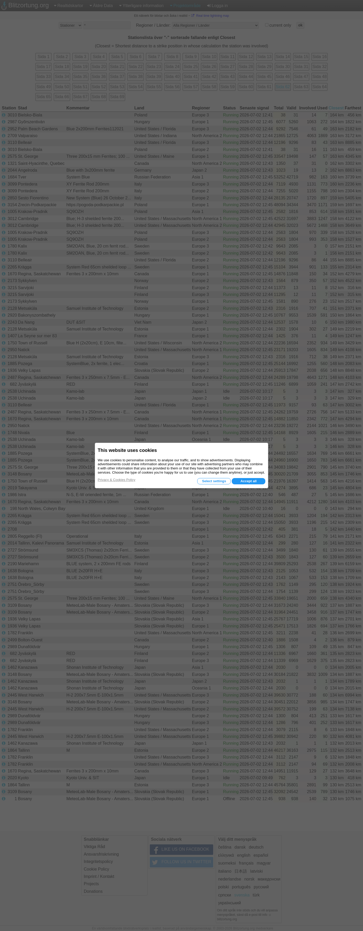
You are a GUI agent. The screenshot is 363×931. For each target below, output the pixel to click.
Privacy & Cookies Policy (116, 480)
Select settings (214, 481)
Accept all (248, 481)
